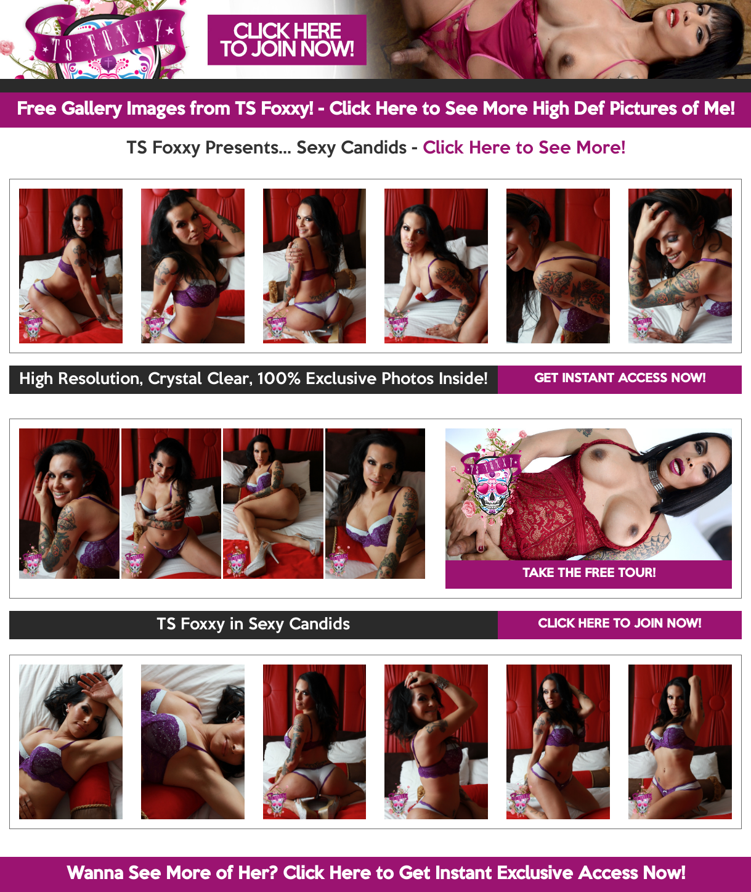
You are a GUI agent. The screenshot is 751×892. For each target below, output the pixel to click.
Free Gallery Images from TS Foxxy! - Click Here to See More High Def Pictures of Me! (375, 110)
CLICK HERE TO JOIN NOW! (619, 624)
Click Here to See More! (524, 149)
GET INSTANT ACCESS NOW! (619, 379)
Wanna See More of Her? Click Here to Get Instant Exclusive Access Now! (376, 874)
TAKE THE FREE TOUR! (589, 573)
